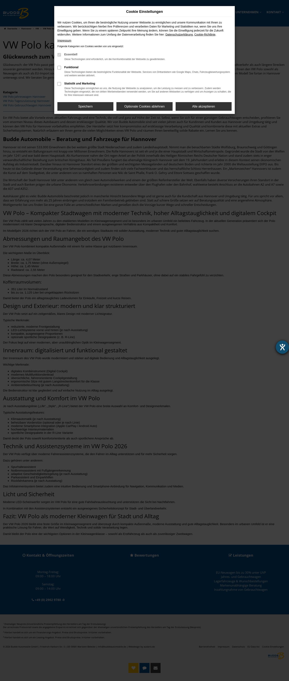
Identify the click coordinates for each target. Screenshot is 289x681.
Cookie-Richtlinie (204, 34)
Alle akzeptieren (203, 106)
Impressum (64, 40)
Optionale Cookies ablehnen (144, 106)
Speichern (85, 106)
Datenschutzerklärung (179, 34)
